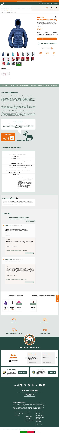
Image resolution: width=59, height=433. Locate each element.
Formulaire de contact (28, 412)
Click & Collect (28, 418)
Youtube (40, 385)
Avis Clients (33, 85)
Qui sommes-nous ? (19, 411)
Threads (32, 385)
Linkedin (44, 385)
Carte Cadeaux (39, 423)
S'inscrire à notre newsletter (29, 395)
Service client (14, 323)
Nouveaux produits (40, 415)
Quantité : (55, 32)
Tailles (38, 32)
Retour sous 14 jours (54, 55)
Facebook (28, 385)
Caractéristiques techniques (22, 85)
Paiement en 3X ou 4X (40, 55)
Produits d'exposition (38, 421)
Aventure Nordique (19, 403)
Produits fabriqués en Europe (40, 418)
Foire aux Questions (30, 414)
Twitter (36, 385)
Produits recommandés (51, 85)
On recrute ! (17, 415)
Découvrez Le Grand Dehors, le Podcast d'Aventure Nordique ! (29, 1)
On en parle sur (8, 137)
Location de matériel (30, 420)
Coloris (46, 32)
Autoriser (18, 64)
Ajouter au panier (48, 39)
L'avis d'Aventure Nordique (8, 85)
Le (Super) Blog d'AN (19, 413)
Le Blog (18, 385)
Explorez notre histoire (35, 408)
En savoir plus (22, 372)
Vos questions (41, 85)
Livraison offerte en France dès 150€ (14, 333)
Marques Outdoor (39, 411)
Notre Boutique (29, 416)
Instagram (25, 385)
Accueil (2, 12)
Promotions (38, 413)
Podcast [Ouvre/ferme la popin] (57, 298)
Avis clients (28, 421)
